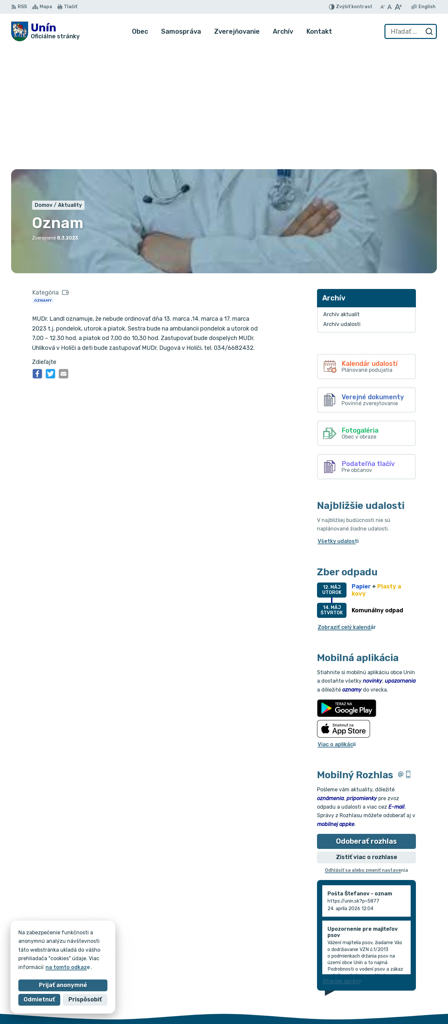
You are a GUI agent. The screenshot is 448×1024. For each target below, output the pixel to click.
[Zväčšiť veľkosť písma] (398, 7)
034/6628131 (413, 994)
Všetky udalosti (338, 419)
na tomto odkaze (62, 967)
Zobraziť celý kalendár (347, 504)
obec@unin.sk (413, 1001)
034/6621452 (413, 986)
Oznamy (43, 177)
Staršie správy (342, 858)
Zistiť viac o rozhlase (366, 734)
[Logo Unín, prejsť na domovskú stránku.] (45, 31)
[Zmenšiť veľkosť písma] (382, 7)
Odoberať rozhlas (366, 718)
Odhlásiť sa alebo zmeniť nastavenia (366, 748)
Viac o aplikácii (337, 622)
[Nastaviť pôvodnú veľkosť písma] (389, 7)
